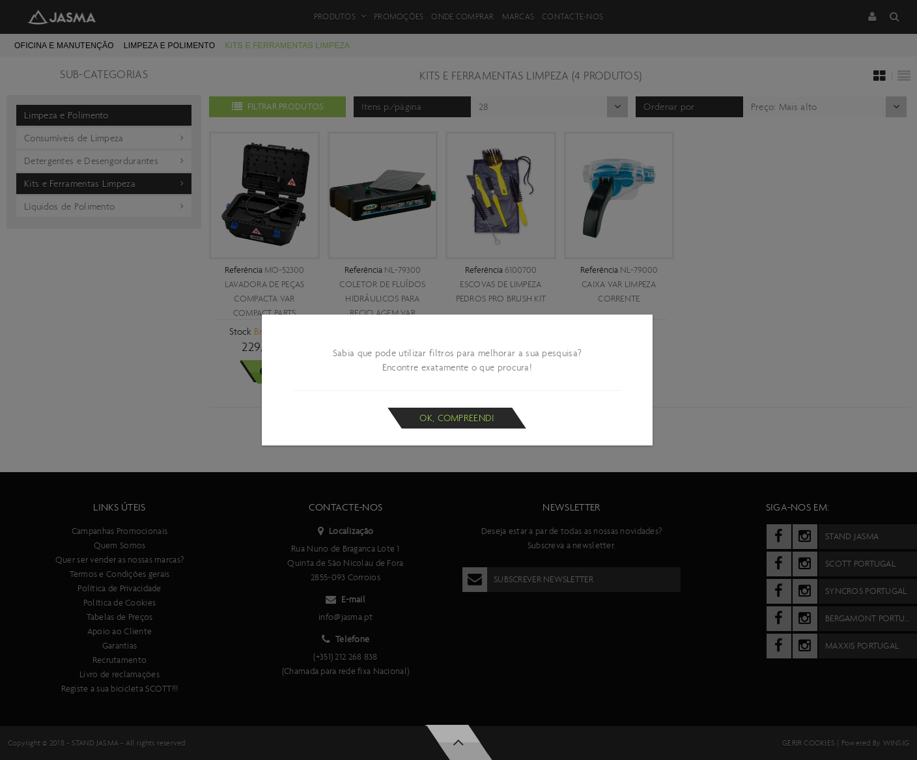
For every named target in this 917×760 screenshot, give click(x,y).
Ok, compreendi (456, 418)
